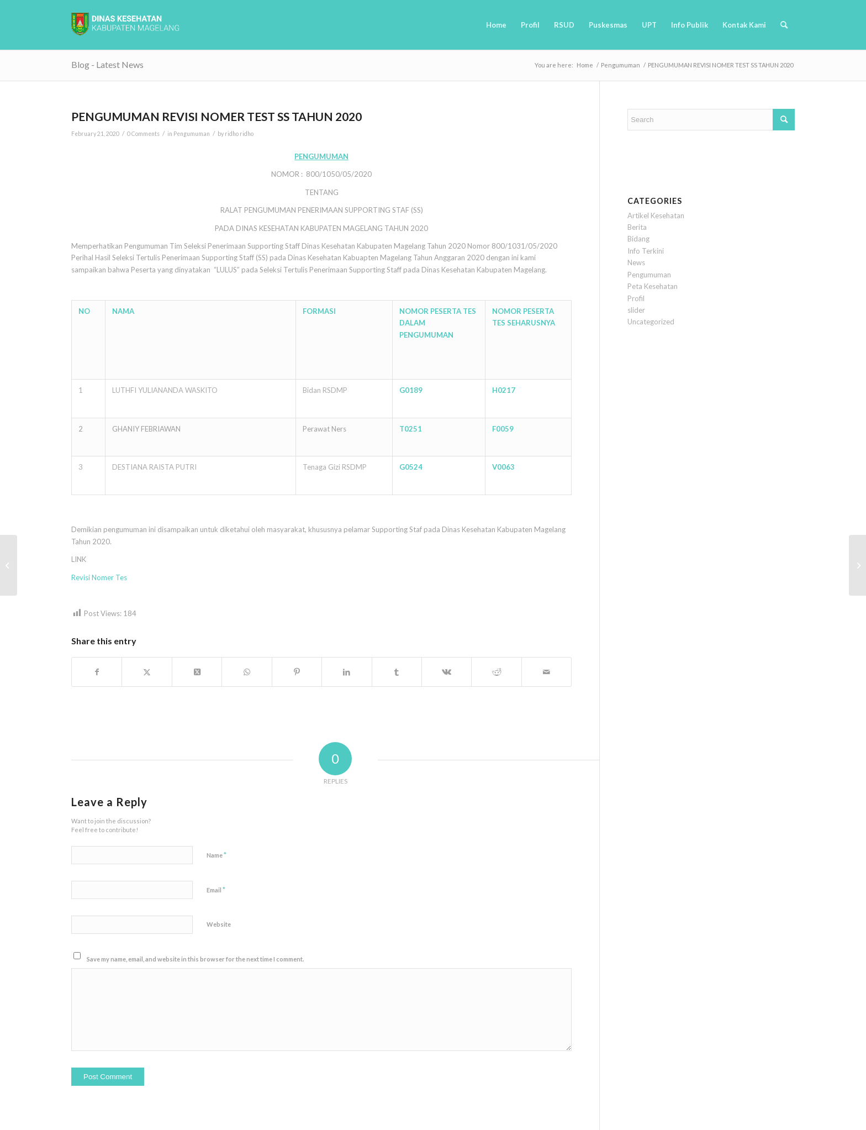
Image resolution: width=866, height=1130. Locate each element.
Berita (637, 227)
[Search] (784, 25)
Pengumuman (191, 133)
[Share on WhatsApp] (246, 672)
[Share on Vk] (446, 672)
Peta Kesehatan (652, 286)
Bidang (638, 238)
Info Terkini (645, 250)
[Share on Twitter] (146, 672)
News (636, 262)
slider (636, 310)
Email (216, 889)
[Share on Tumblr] (396, 672)
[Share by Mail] (547, 672)
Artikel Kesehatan (655, 215)
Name (216, 854)
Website (219, 924)
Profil (636, 298)
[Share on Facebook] (97, 672)
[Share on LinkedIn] (346, 672)
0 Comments (143, 133)
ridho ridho (239, 133)
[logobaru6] (125, 25)
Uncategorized (650, 321)
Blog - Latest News (107, 64)
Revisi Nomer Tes (99, 577)
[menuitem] (496, 25)
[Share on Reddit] (496, 672)
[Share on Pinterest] (296, 672)
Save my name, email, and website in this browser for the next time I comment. (195, 959)
